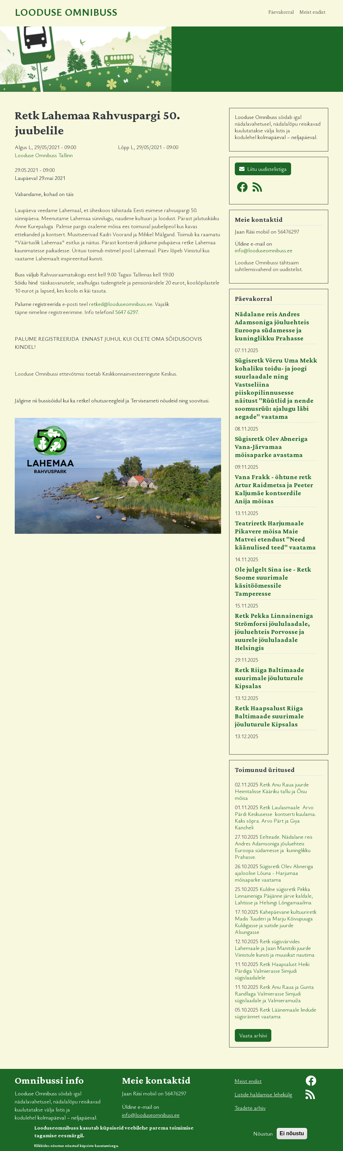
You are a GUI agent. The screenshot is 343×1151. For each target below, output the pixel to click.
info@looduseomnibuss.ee (263, 250)
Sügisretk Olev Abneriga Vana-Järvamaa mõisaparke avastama (271, 446)
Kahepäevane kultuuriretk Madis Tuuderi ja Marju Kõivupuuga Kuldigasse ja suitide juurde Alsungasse (276, 922)
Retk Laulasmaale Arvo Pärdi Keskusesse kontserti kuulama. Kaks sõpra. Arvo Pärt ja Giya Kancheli (275, 817)
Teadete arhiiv (250, 1107)
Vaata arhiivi (253, 1035)
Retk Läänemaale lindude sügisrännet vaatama (275, 1013)
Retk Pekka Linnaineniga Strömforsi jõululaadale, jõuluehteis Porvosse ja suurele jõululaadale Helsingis (274, 631)
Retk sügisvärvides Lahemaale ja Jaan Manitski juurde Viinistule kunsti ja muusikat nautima (275, 948)
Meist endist (312, 12)
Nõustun (263, 1136)
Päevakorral (281, 12)
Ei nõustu (292, 1136)
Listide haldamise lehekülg (263, 1094)
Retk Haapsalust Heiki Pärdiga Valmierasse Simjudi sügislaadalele (272, 970)
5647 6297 (126, 312)
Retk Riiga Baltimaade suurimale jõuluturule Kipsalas (269, 678)
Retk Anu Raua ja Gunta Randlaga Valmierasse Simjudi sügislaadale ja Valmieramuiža (274, 993)
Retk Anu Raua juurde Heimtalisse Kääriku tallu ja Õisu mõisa (272, 791)
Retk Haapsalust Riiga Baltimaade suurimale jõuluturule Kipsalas (269, 716)
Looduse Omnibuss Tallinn (44, 155)
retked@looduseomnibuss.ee (120, 304)
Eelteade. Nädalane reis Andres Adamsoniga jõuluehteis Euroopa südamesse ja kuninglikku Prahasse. (274, 846)
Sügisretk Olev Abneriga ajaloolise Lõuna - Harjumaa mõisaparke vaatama (274, 872)
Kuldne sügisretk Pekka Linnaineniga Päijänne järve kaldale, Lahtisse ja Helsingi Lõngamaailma (274, 895)
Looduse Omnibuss (66, 12)
